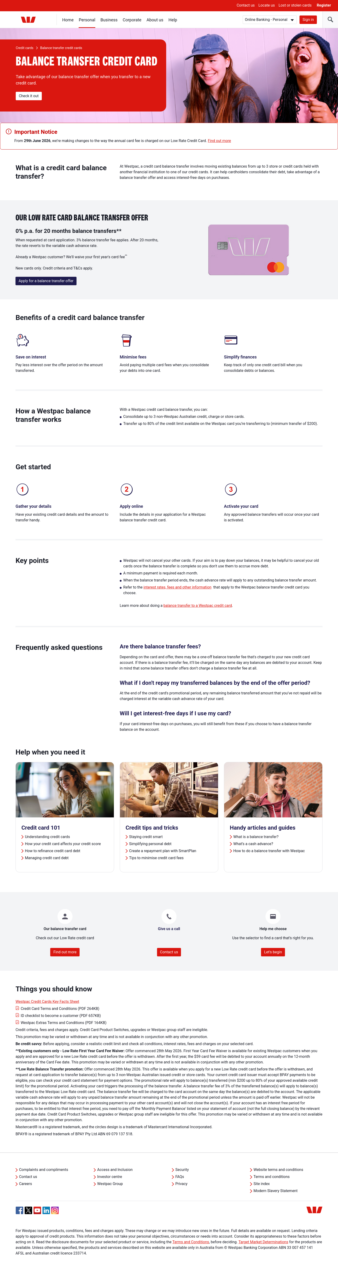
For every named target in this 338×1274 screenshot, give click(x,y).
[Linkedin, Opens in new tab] (46, 1210)
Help (173, 19)
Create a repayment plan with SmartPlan (162, 851)
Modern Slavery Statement (276, 1191)
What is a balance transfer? (256, 837)
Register (324, 5)
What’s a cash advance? (253, 844)
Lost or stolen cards (295, 5)
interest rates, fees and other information (177, 587)
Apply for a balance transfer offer (46, 281)
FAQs (179, 1176)
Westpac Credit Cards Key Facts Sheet (47, 1001)
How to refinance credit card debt (52, 851)
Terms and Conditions (190, 1242)
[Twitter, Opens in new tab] (28, 1210)
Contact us (246, 5)
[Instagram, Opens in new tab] (55, 1213)
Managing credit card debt (47, 858)
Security (182, 1169)
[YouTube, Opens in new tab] (37, 1210)
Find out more (219, 141)
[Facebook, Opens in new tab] (19, 1210)
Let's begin (273, 952)
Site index (262, 1184)
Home (67, 19)
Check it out (28, 96)
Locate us (266, 5)
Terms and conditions (272, 1176)
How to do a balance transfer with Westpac (269, 851)
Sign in (308, 19)
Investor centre (109, 1176)
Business (109, 19)
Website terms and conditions (278, 1169)
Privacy (181, 1184)
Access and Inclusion (115, 1169)
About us (154, 19)
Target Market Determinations (263, 1242)
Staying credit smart (146, 837)
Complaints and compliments (43, 1169)
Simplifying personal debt (150, 844)
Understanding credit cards (47, 837)
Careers (25, 1184)
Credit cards (24, 48)
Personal (87, 19)
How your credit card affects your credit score (63, 844)
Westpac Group (110, 1184)
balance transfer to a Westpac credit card (197, 605)
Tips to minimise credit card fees (156, 858)
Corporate (132, 19)
